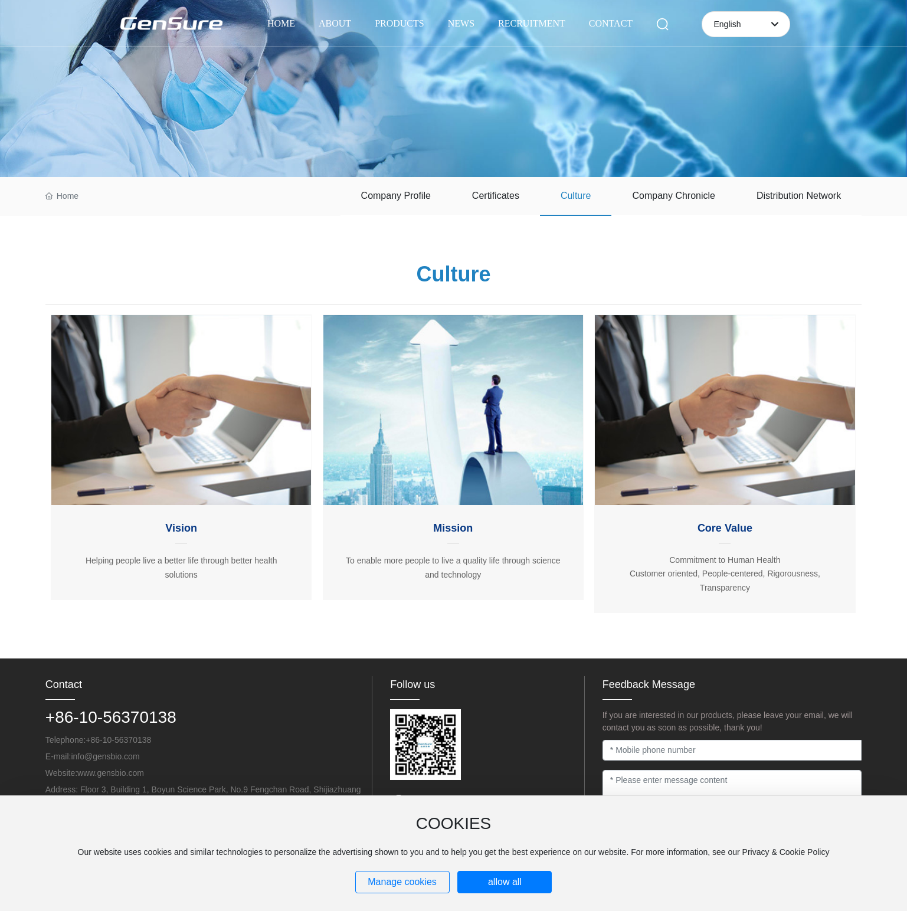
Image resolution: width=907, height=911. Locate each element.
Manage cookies (402, 882)
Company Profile (396, 196)
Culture (576, 196)
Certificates (495, 196)
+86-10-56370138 (110, 717)
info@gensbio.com (105, 756)
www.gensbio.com (110, 773)
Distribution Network (799, 196)
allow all (505, 882)
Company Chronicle (673, 196)
